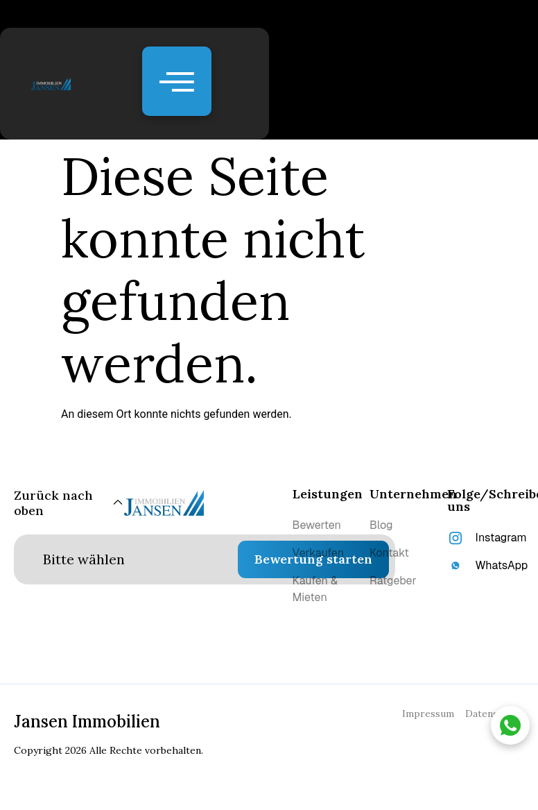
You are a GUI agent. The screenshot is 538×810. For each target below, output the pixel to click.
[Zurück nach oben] (69, 503)
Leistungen (328, 494)
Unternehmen (413, 494)
